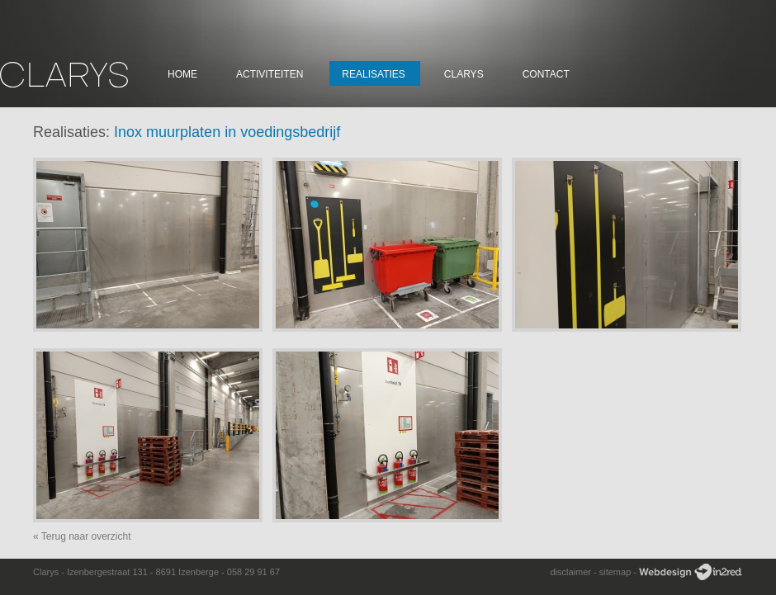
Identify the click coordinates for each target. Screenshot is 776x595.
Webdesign (690, 572)
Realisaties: (71, 132)
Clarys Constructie (64, 74)
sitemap (615, 572)
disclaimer (570, 572)
